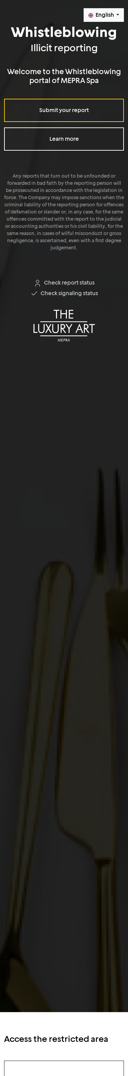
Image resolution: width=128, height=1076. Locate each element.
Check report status (64, 282)
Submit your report (64, 110)
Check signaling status (64, 293)
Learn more (64, 139)
